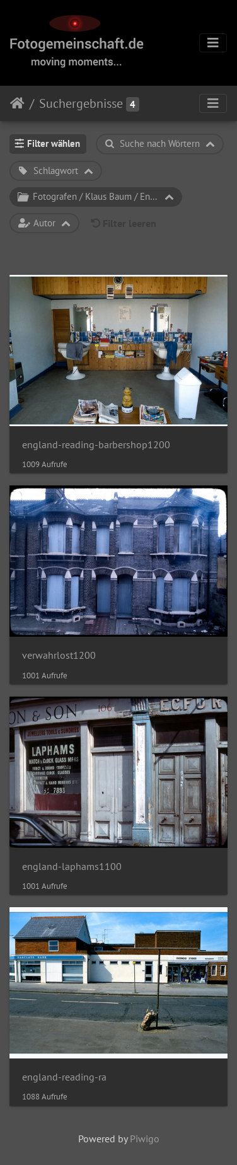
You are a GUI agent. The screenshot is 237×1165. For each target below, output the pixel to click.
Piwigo (144, 1138)
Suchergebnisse (81, 103)
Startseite (17, 103)
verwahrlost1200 (59, 655)
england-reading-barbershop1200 (96, 445)
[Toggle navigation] (213, 42)
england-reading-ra (64, 1077)
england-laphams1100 (72, 866)
